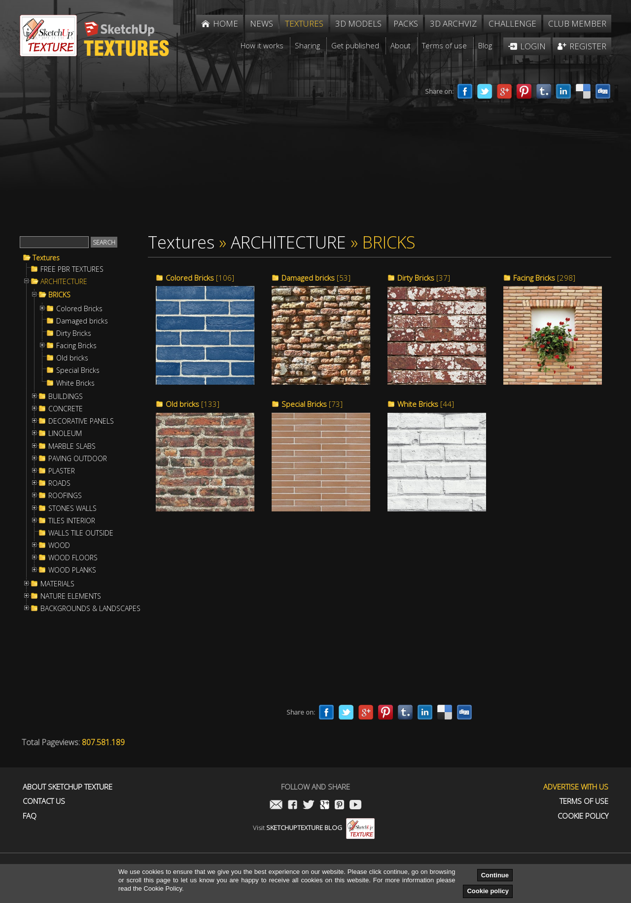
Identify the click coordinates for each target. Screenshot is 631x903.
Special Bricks (78, 370)
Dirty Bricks (73, 333)
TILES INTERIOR (71, 520)
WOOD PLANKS (72, 570)
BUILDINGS (65, 396)
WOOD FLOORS (73, 557)
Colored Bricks (79, 308)
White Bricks (75, 383)
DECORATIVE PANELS (81, 421)
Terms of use (584, 801)
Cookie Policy (583, 816)
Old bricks (72, 358)
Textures (46, 257)
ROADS (59, 483)
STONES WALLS (72, 508)
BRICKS (59, 294)
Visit (314, 827)
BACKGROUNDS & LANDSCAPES (90, 608)
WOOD (59, 545)
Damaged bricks (82, 321)
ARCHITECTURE (63, 281)
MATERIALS (57, 583)
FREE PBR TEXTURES (72, 269)
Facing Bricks (76, 345)
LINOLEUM (65, 433)
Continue (495, 875)
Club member (577, 23)
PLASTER (61, 471)
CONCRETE (65, 408)
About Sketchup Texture (67, 787)
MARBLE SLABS (72, 446)
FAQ (29, 816)
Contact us (44, 801)
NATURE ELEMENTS (70, 596)
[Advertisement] (202, 152)
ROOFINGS (65, 495)
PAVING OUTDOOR (77, 458)
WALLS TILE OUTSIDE (80, 533)
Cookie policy (488, 891)
